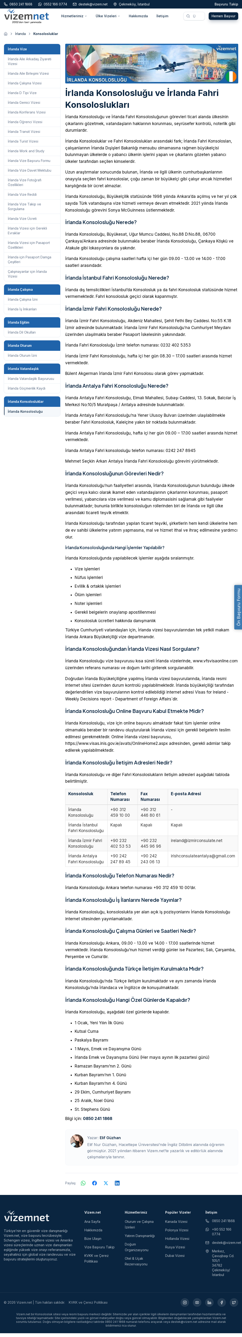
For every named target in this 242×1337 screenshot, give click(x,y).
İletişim (162, 18)
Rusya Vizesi (175, 1251)
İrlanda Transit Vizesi (24, 135)
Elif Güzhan (110, 1141)
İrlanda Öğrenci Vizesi (25, 125)
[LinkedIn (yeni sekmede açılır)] (209, 1306)
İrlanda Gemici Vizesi (24, 106)
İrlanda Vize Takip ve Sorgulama (24, 210)
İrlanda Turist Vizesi (23, 145)
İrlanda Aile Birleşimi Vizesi (28, 77)
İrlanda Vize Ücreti (22, 222)
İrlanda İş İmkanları (22, 313)
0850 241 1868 (97, 1122)
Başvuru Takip (226, 4)
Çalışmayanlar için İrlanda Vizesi (27, 277)
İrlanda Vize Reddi (22, 198)
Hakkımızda (138, 18)
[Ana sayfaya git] (6, 37)
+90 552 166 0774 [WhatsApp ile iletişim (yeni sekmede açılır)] (218, 1235)
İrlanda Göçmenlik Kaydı (26, 392)
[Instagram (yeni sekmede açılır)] (185, 1306)
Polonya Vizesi (176, 1234)
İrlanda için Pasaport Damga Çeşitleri (29, 263)
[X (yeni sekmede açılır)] (234, 1306)
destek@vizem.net (221, 1246)
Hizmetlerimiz (74, 18)
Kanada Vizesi (176, 1225)
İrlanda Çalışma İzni (23, 303)
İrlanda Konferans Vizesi (27, 116)
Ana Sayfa (92, 1225)
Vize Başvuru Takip (99, 1251)
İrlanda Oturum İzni (22, 359)
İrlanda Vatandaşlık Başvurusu (31, 382)
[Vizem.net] (27, 1219)
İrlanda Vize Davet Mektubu (29, 174)
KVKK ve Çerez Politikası (88, 1306)
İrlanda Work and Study (26, 154)
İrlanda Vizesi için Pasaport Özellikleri (29, 248)
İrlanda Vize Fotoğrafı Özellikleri (24, 186)
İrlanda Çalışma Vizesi (25, 87)
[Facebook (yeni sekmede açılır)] (221, 1306)
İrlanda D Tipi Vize (22, 96)
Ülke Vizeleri (108, 18)
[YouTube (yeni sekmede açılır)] (197, 1306)
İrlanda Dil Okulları (22, 336)
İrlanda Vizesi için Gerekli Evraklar (27, 234)
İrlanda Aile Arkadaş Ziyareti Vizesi (29, 65)
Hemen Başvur (223, 18)
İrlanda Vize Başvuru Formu (29, 164)
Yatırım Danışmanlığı (140, 1239)
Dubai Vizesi (175, 1259)
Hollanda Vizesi (177, 1242)
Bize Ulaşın (92, 1242)
